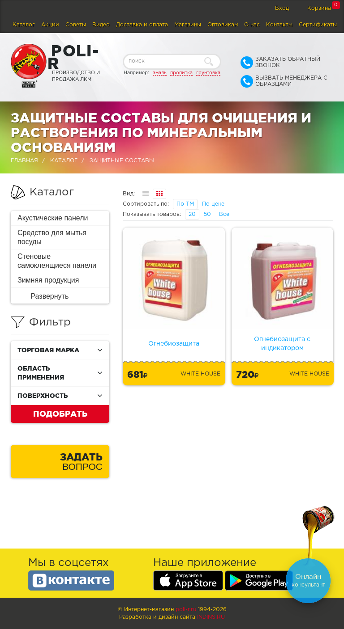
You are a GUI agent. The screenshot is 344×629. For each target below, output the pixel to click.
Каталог (24, 24)
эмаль (160, 73)
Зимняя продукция (48, 280)
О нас (252, 24)
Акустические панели (52, 218)
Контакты (279, 24)
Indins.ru (211, 617)
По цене (213, 204)
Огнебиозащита (173, 343)
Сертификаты (318, 24)
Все (224, 214)
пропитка (181, 73)
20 (192, 214)
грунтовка (208, 73)
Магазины (187, 24)
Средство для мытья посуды (51, 237)
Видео (101, 24)
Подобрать (60, 413)
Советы (75, 24)
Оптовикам (222, 24)
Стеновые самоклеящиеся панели (56, 261)
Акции (50, 24)
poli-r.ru (186, 609)
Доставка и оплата (142, 24)
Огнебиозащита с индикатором (282, 344)
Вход (282, 8)
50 (207, 214)
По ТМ (185, 204)
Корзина (319, 8)
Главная (24, 160)
